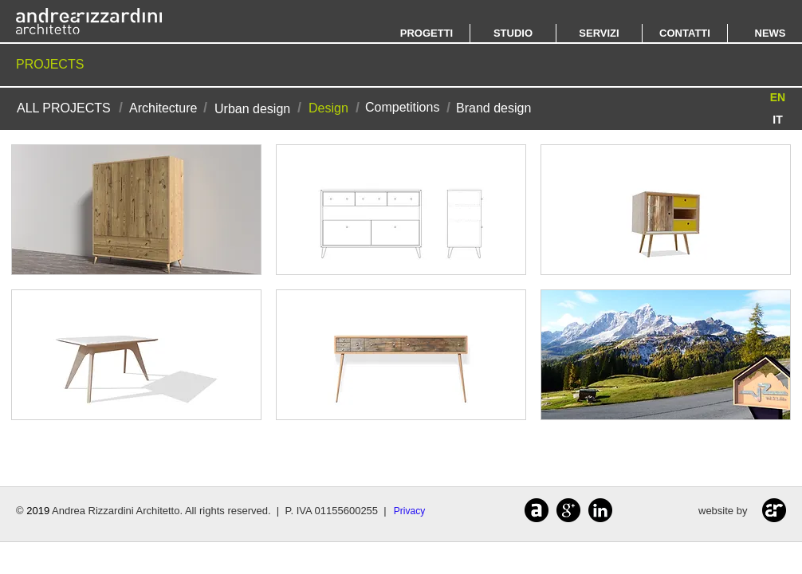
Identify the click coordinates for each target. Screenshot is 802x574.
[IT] (778, 120)
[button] (778, 97)
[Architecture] (163, 108)
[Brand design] (493, 108)
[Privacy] (409, 511)
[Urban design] (252, 109)
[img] (136, 209)
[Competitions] (402, 107)
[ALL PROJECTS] (64, 108)
